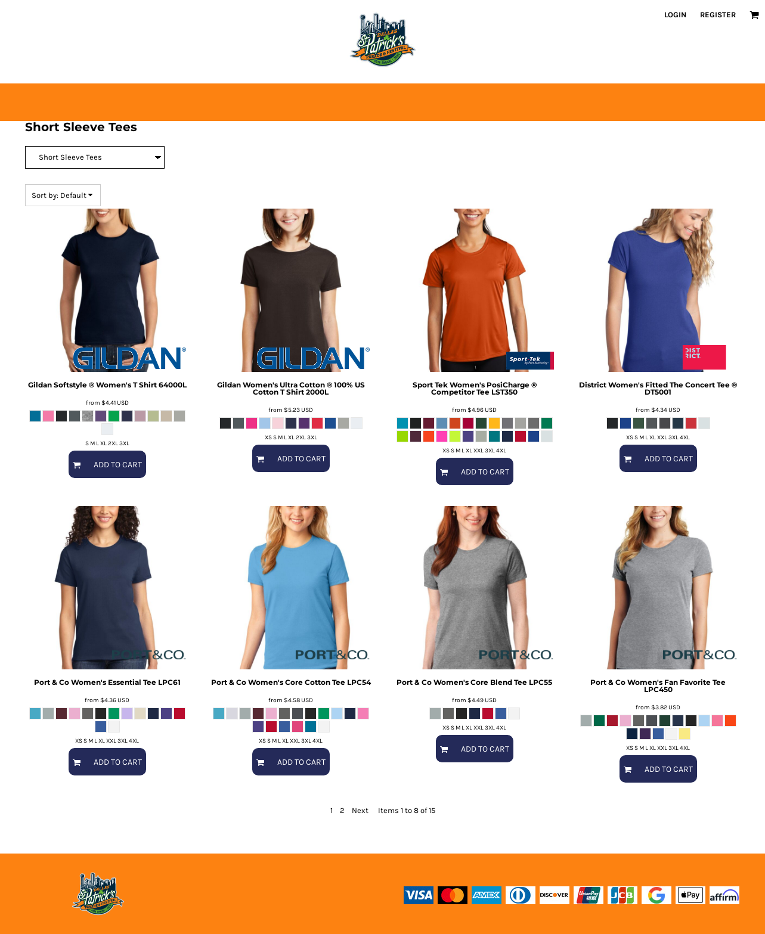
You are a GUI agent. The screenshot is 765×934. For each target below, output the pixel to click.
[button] (754, 15)
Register (718, 14)
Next (360, 810)
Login (675, 14)
